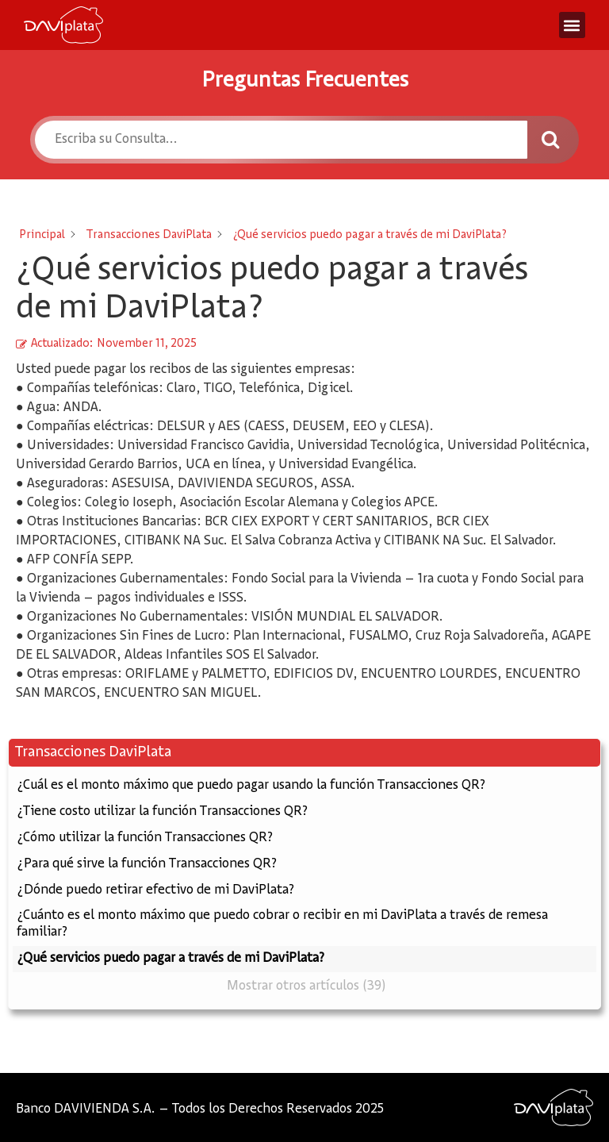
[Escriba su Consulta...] (281, 140)
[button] (572, 25)
